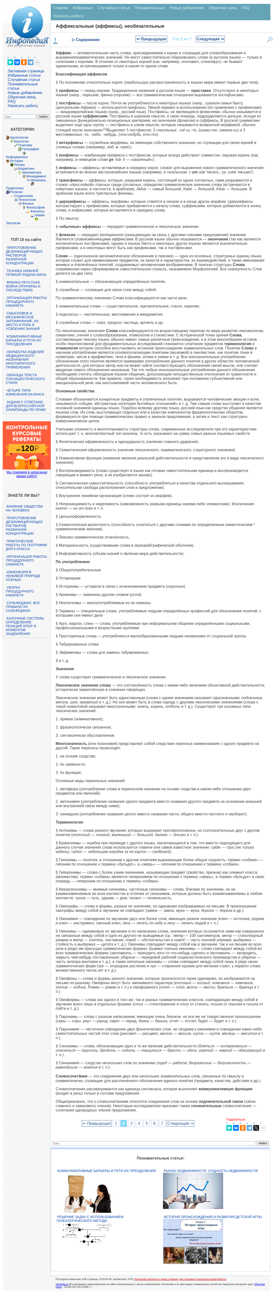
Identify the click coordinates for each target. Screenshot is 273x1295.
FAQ (11, 101)
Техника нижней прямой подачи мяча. (26, 273)
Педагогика (14, 188)
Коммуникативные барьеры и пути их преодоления (24, 340)
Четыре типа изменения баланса (25, 392)
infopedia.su (62, 1284)
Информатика (16, 157)
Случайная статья (24, 80)
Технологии (27, 200)
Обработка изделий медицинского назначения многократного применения (25, 359)
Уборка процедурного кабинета (20, 591)
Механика (38, 180)
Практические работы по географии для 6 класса (26, 545)
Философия (35, 207)
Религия (16, 192)
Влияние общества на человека (24, 508)
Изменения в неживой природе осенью (23, 576)
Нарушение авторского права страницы (156, 1279)
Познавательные (150, 8)
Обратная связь (22, 97)
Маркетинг (26, 168)
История (16, 161)
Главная (60, 8)
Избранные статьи (24, 75)
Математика (31, 172)
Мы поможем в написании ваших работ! (26, 474)
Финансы (37, 211)
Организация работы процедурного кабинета (26, 301)
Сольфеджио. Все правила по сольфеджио (23, 607)
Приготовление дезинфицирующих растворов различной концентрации (24, 255)
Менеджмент (36, 176)
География (30, 149)
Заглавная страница (26, 71)
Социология (23, 196)
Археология (19, 137)
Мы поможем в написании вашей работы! (203, 1279)
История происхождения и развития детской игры (213, 1217)
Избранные (83, 8)
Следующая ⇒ (210, 39)
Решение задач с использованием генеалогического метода (89, 1219)
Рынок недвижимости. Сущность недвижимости (211, 1171)
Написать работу (23, 106)
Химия (39, 215)
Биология (21, 141)
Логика (19, 165)
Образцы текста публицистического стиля (25, 379)
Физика (27, 203)
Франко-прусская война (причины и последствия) (23, 286)
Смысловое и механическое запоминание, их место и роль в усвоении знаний (22, 321)
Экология (13, 223)
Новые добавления (25, 93)
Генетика (25, 145)
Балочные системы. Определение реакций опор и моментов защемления (25, 626)
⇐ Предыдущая (151, 39)
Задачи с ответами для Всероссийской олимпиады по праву (26, 406)
